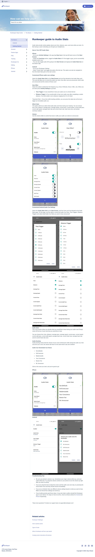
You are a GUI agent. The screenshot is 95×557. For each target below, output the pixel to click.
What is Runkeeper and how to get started (42, 531)
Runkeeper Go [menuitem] (15, 62)
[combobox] (46, 22)
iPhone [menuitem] (13, 68)
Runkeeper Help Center (16, 32)
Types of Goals (35, 527)
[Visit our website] (85, 546)
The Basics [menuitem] (14, 39)
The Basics (28, 32)
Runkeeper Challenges (37, 519)
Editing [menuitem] (13, 65)
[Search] (83, 22)
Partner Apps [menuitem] (14, 52)
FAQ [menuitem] (12, 55)
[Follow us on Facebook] (82, 546)
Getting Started (38, 32)
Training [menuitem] (13, 58)
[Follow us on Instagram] (89, 546)
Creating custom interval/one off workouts (41, 535)
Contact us (88, 6)
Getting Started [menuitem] (17, 46)
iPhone (38, 496)
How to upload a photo (37, 523)
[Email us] (92, 546)
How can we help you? (23, 18)
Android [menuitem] (15, 43)
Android (78, 494)
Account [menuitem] (13, 49)
